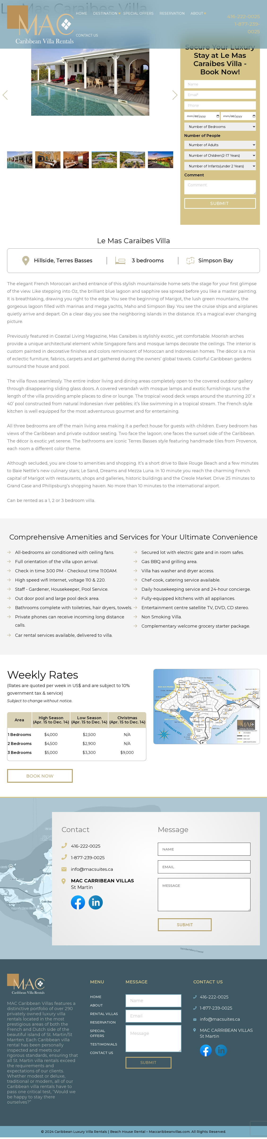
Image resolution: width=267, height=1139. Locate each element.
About (195, 13)
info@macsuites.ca (93, 869)
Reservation (170, 13)
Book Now (45, 776)
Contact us (101, 1054)
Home (80, 13)
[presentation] (5, 95)
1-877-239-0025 (88, 858)
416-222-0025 (240, 16)
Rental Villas (104, 1015)
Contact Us (85, 35)
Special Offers (137, 13)
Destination (104, 13)
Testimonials (103, 1046)
